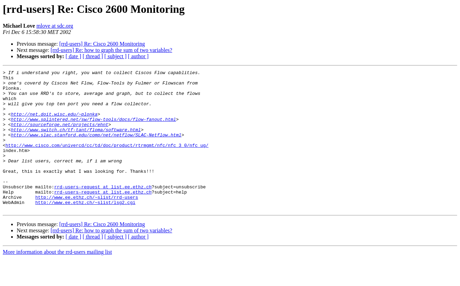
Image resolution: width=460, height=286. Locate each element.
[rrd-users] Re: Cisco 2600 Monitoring (102, 44)
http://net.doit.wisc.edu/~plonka (54, 123)
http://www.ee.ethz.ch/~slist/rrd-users (86, 223)
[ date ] (73, 56)
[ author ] (138, 56)
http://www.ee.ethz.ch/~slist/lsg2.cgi (85, 229)
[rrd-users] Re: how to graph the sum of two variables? (111, 50)
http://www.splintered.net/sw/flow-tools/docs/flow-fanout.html (93, 129)
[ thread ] (93, 56)
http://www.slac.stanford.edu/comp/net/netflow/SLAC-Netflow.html (96, 148)
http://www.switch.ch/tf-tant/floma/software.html (75, 142)
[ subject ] (115, 56)
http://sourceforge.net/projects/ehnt (59, 136)
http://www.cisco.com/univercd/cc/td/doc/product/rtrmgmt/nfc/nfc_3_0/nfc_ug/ (107, 161)
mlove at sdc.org (54, 26)
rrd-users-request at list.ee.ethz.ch (103, 210)
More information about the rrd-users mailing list (57, 280)
